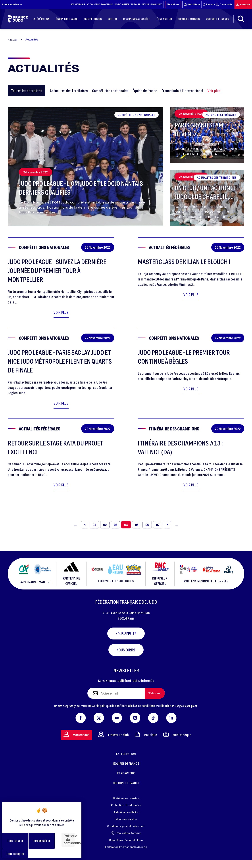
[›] (167, 524)
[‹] (84, 524)
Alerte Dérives (173, 4)
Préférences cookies (126, 798)
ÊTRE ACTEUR (126, 773)
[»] (177, 524)
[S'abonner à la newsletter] (155, 693)
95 (136, 525)
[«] (75, 524)
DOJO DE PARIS (107, 4)
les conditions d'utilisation (154, 706)
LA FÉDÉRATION (126, 754)
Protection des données (126, 805)
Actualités (31, 39)
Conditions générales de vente (126, 826)
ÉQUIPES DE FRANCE (126, 763)
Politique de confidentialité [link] (69, 839)
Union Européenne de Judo (126, 840)
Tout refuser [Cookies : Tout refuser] (15, 841)
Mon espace (243, 4)
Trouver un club (224, 4)
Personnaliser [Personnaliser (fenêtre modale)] (41, 841)
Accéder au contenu (12, 4)
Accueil (12, 39)
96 (147, 525)
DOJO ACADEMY (93, 4)
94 (126, 525)
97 (158, 525)
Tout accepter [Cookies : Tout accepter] (15, 854)
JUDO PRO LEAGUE (77, 4)
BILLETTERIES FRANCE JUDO (150, 4)
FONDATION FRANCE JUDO (126, 4)
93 (115, 525)
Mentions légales (126, 819)
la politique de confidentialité (115, 706)
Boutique (209, 4)
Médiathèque (192, 4)
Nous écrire (126, 650)
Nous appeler (126, 633)
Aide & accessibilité (126, 812)
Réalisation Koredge (126, 833)
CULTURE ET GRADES (126, 783)
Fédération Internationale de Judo (126, 846)
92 (105, 525)
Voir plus (214, 90)
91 (94, 525)
